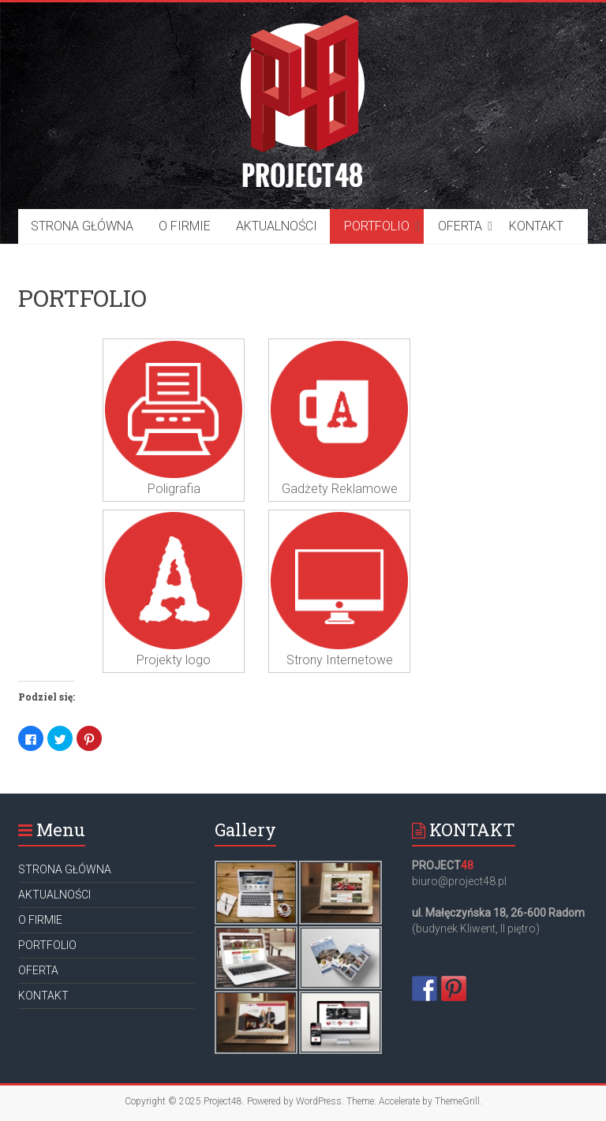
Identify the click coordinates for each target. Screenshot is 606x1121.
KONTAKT (536, 226)
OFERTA (460, 226)
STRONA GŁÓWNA (82, 226)
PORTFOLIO (377, 226)
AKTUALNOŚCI (276, 226)
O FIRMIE (185, 226)
